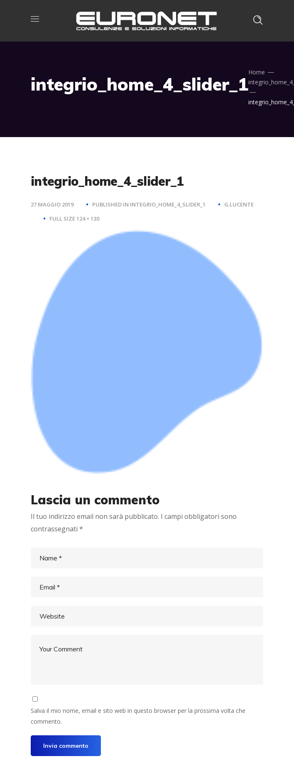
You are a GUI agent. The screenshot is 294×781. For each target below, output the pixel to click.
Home (256, 72)
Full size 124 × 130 (74, 218)
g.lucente (239, 204)
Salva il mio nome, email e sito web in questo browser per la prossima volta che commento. (138, 716)
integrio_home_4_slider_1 (168, 204)
